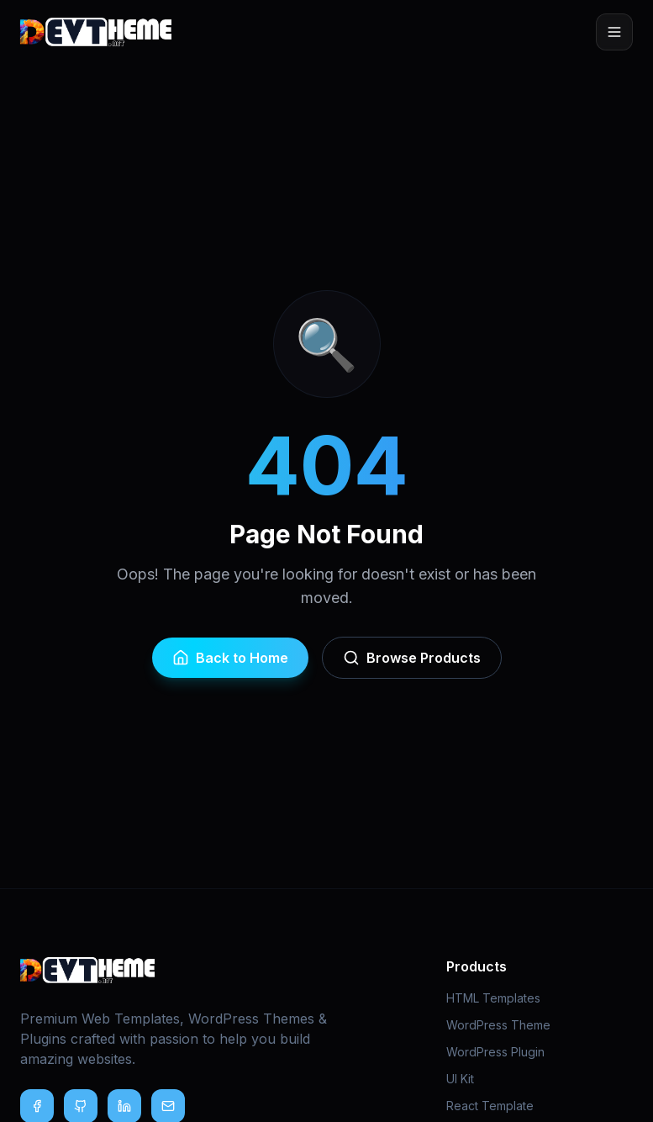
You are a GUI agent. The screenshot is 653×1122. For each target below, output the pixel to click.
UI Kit (460, 1079)
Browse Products (412, 657)
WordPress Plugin (495, 1052)
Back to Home (230, 657)
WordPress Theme (498, 1025)
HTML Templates (493, 998)
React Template (490, 1105)
